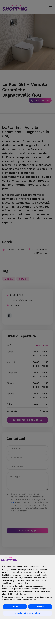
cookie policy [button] (22, 583)
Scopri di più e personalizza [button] (27, 613)
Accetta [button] (40, 607)
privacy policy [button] (8, 572)
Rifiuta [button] (15, 607)
